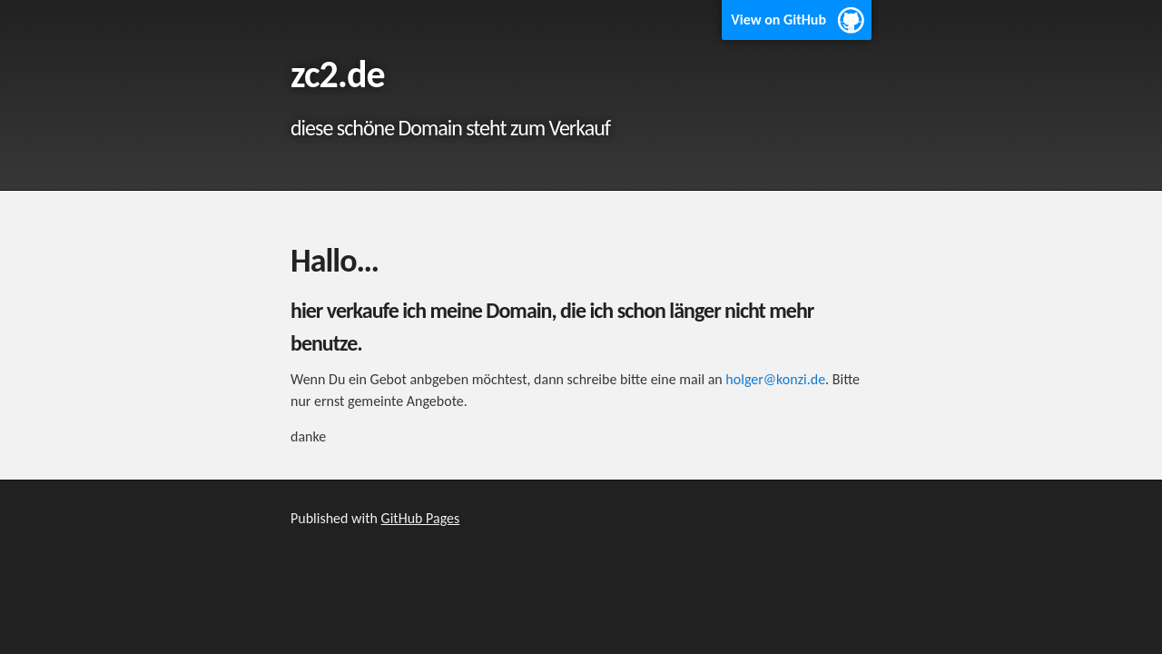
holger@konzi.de (775, 379)
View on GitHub (778, 19)
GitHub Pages (420, 518)
